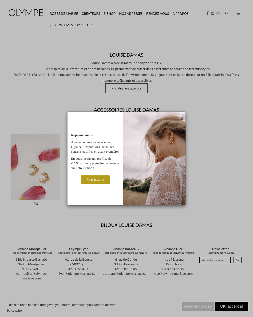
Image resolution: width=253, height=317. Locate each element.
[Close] (182, 119)
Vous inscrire (95, 179)
